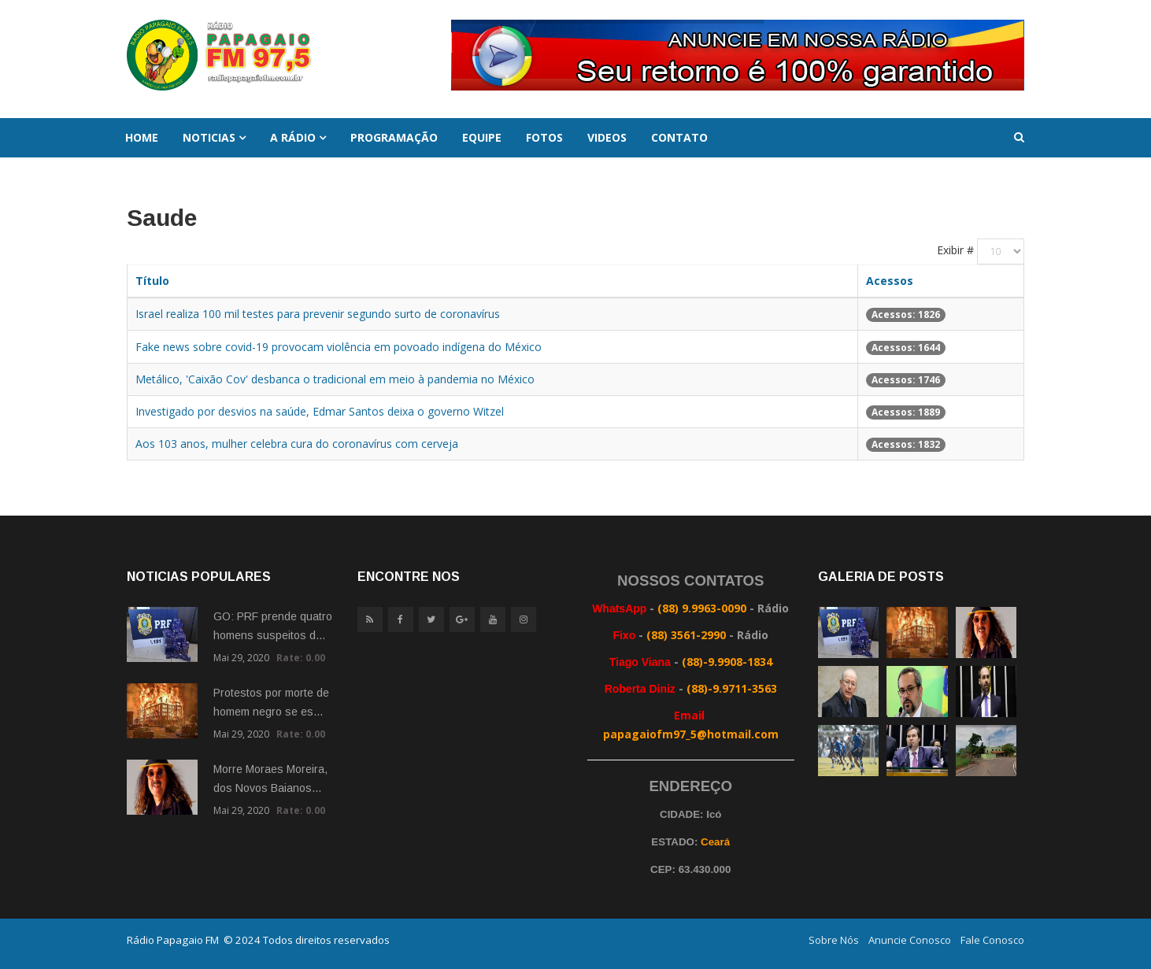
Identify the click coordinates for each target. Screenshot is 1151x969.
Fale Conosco (992, 940)
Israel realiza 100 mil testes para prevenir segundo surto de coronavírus (317, 313)
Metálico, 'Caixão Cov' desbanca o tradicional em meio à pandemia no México (335, 379)
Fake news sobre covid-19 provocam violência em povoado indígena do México (338, 346)
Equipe (481, 137)
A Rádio (293, 137)
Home (141, 137)
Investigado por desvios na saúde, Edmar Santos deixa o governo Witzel (319, 411)
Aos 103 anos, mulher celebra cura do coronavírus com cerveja (296, 443)
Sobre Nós (834, 940)
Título (152, 280)
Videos (607, 137)
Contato (679, 137)
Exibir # (955, 249)
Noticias (209, 137)
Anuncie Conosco (909, 940)
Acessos (889, 280)
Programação (394, 137)
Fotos (544, 137)
